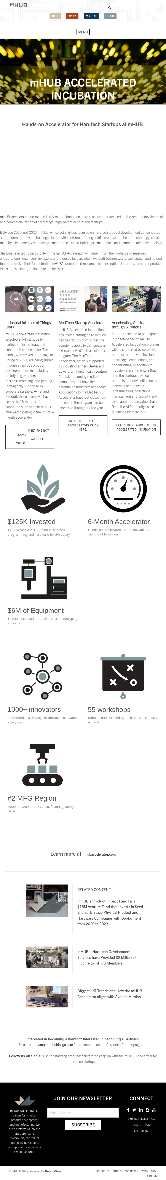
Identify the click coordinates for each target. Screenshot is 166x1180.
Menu (83, 32)
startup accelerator (94, 216)
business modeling (19, 381)
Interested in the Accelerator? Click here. (83, 425)
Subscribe (83, 1124)
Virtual (91, 16)
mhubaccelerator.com (99, 854)
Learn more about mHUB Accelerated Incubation (136, 427)
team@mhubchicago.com (54, 1044)
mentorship (32, 375)
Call (55, 16)
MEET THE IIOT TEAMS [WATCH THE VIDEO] (30, 437)
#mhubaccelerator (81, 1056)
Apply (72, 16)
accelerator (24, 417)
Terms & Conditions (123, 1171)
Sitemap (152, 1175)
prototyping (13, 375)
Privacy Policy (147, 1171)
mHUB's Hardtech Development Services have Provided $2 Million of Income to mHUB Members (106, 957)
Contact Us (101, 1171)
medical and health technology (126, 237)
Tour (110, 16)
